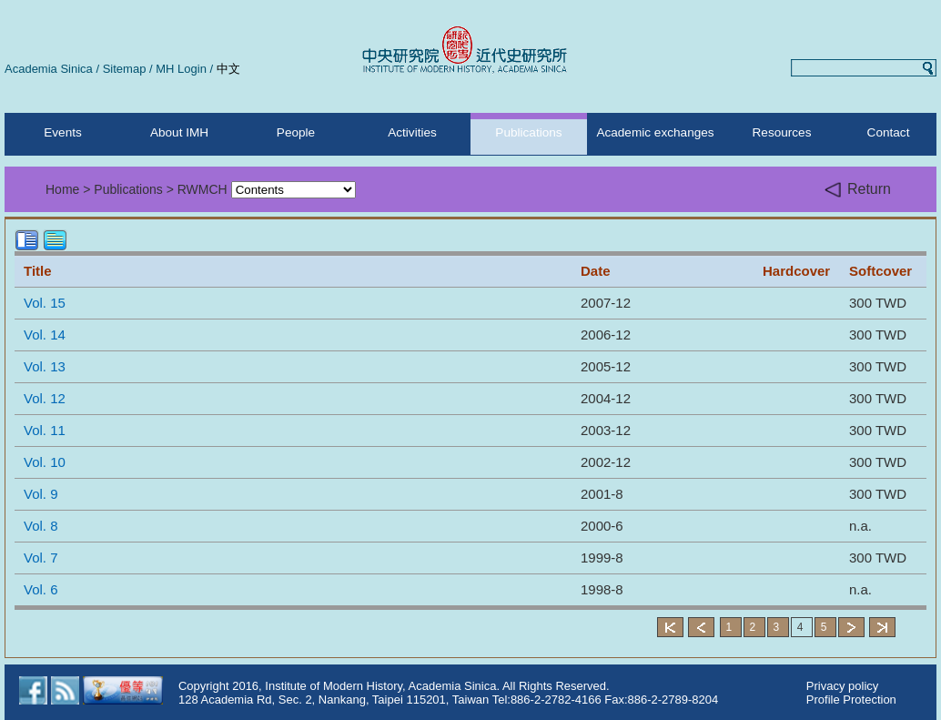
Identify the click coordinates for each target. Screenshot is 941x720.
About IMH (179, 132)
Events (63, 132)
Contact (888, 132)
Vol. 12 (45, 398)
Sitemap (125, 69)
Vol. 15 (45, 302)
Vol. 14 (45, 334)
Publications (528, 132)
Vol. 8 (41, 525)
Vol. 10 (45, 462)
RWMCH (202, 189)
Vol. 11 (45, 430)
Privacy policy (842, 686)
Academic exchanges (654, 132)
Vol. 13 (45, 366)
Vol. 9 (41, 494)
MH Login (181, 69)
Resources (782, 132)
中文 (228, 69)
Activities (412, 132)
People (296, 132)
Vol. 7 (41, 557)
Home (62, 189)
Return (858, 189)
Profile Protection (851, 699)
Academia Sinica (49, 69)
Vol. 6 (41, 589)
